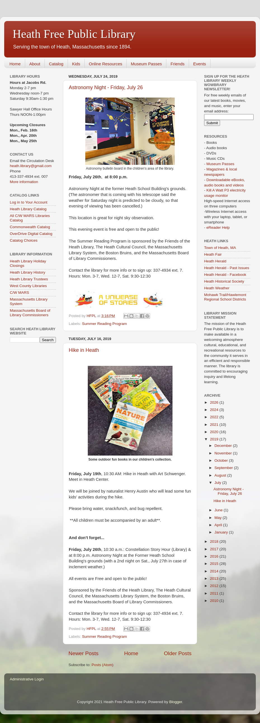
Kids (76, 63)
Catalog (56, 63)
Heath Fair (213, 254)
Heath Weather (217, 288)
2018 (214, 541)
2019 (214, 439)
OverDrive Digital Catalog (31, 234)
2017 (214, 549)
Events (199, 63)
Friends (178, 63)
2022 (214, 417)
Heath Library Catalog (28, 209)
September (224, 468)
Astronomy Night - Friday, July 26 (106, 87)
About (34, 63)
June (219, 510)
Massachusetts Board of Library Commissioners (30, 312)
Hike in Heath (84, 350)
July (218, 483)
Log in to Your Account (28, 202)
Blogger (175, 702)
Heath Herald (215, 261)
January (221, 532)
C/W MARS (19, 292)
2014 (214, 571)
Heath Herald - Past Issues (226, 268)
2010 (214, 601)
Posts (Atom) (103, 665)
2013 (214, 578)
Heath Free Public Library (74, 33)
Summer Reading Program (104, 324)
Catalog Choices (23, 240)
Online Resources (105, 63)
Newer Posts (83, 653)
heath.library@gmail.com (31, 166)
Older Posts (178, 653)
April (218, 525)
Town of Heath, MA (220, 248)
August (220, 475)
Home (15, 63)
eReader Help (218, 227)
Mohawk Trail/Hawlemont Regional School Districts (225, 297)
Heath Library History (27, 272)
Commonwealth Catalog (30, 227)
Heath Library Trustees (29, 279)
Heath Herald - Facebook (225, 274)
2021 (214, 424)
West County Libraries (28, 286)
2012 (214, 586)
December (223, 445)
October (221, 460)
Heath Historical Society (224, 281)
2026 (214, 402)
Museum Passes (146, 63)
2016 (214, 556)
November (223, 453)
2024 (214, 410)
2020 (214, 432)
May (218, 518)
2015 (214, 564)
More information (24, 182)
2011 (214, 593)
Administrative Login (27, 679)
